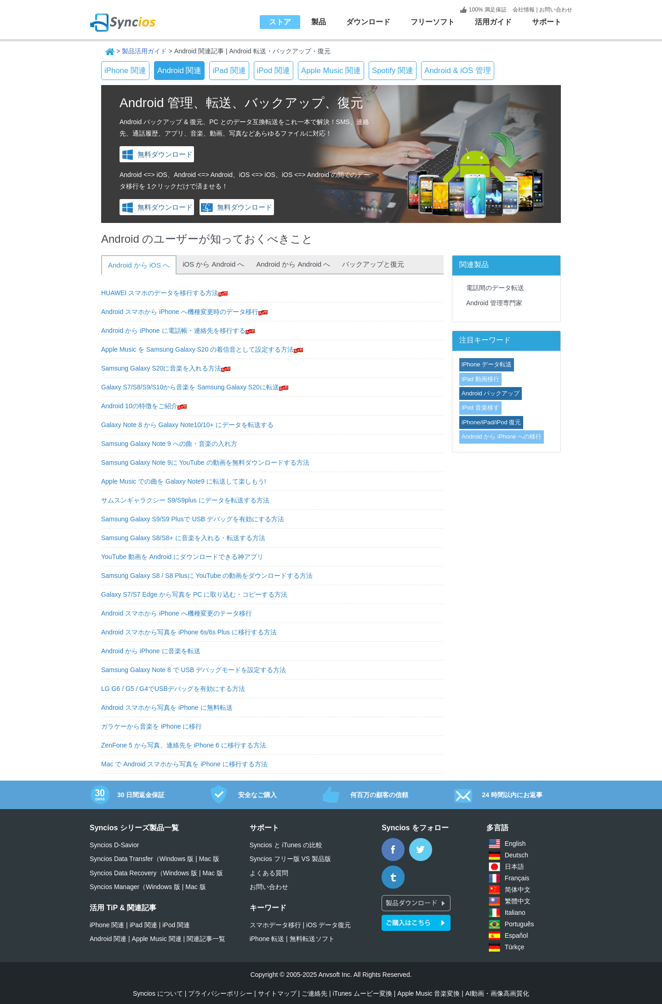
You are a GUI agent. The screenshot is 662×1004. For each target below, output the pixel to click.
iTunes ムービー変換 (362, 993)
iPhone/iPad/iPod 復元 (491, 422)
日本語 (514, 866)
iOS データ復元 (328, 925)
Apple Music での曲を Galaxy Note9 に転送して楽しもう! (183, 481)
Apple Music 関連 (331, 70)
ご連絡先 (314, 993)
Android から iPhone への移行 (502, 436)
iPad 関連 (228, 70)
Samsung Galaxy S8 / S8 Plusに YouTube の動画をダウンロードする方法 (207, 575)
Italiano (515, 912)
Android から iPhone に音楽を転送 (150, 651)
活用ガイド (493, 22)
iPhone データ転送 (487, 364)
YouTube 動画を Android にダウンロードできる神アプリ (182, 556)
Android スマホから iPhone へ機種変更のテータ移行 (176, 613)
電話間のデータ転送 (495, 287)
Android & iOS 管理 (457, 70)
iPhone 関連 (125, 70)
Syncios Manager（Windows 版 (135, 886)
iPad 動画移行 (480, 379)
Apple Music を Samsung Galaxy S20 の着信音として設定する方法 (197, 349)
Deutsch (516, 855)
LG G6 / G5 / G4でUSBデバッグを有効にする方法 (173, 688)
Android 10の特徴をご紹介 (139, 406)
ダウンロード (368, 22)
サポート (546, 22)
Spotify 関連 (392, 70)
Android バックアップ (490, 393)
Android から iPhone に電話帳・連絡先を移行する (173, 330)
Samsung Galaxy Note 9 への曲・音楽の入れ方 (169, 443)
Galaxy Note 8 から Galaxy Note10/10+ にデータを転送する (187, 424)
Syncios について (158, 993)
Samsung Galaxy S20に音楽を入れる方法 (161, 368)
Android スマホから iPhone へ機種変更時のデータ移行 (179, 311)
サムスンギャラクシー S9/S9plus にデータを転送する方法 (185, 500)
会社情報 (523, 9)
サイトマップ (277, 993)
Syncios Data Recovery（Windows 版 (143, 873)
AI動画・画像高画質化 (497, 993)
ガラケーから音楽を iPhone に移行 (151, 726)
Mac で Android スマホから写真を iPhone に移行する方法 (184, 764)
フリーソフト (433, 22)
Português (519, 924)
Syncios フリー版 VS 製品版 (290, 858)
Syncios (133, 16)
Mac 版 (209, 858)
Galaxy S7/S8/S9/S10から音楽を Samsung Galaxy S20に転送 (190, 387)
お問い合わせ (555, 9)
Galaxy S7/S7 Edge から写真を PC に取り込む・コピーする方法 (194, 594)
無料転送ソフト (312, 938)
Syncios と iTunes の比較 (286, 845)
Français (517, 878)
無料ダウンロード (157, 154)
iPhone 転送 (267, 938)
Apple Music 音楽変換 (428, 993)
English (515, 843)
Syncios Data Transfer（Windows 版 (142, 858)
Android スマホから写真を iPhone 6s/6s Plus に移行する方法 (189, 632)
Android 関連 (179, 70)
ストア (280, 22)
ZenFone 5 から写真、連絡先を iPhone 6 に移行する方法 (183, 745)
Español (516, 935)
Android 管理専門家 (494, 303)
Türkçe (515, 947)
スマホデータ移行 (275, 925)
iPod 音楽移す (480, 407)
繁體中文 (518, 901)
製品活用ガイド (144, 51)
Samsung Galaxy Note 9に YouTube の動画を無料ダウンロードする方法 (205, 462)
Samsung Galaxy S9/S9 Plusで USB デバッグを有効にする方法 (192, 519)
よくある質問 (269, 873)
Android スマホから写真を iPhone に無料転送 (167, 707)
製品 (318, 22)
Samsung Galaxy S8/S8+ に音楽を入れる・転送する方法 (183, 538)
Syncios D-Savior (114, 845)
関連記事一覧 (206, 938)
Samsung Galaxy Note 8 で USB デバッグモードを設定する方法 (193, 669)
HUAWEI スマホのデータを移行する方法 (159, 293)
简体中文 (518, 889)
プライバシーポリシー (220, 993)
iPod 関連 (273, 70)
